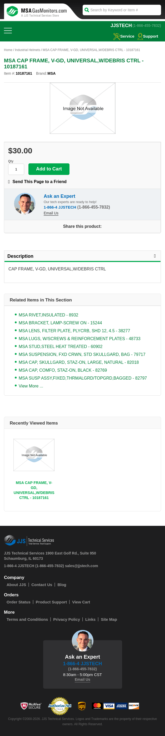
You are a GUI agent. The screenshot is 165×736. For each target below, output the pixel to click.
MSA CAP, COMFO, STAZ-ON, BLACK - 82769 (63, 370)
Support (147, 36)
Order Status (19, 602)
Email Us (51, 213)
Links (90, 619)
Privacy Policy (66, 619)
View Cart (81, 602)
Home (8, 50)
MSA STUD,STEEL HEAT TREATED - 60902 (60, 346)
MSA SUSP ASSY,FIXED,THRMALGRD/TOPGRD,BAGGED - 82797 (83, 378)
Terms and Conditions (27, 619)
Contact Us (41, 584)
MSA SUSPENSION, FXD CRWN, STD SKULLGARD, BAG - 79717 (82, 354)
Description (82, 256)
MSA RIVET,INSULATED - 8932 (48, 315)
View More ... (31, 386)
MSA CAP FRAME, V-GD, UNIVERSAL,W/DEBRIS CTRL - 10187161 (34, 490)
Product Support (51, 602)
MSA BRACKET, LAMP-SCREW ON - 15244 (60, 323)
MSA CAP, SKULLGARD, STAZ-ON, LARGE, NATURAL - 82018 (79, 362)
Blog (61, 584)
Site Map (109, 619)
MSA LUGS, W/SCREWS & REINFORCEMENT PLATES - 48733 (80, 338)
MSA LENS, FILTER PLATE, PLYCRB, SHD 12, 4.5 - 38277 (74, 331)
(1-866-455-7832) (146, 25)
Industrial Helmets (27, 50)
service (123, 36)
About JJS (16, 584)
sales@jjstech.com (81, 566)
